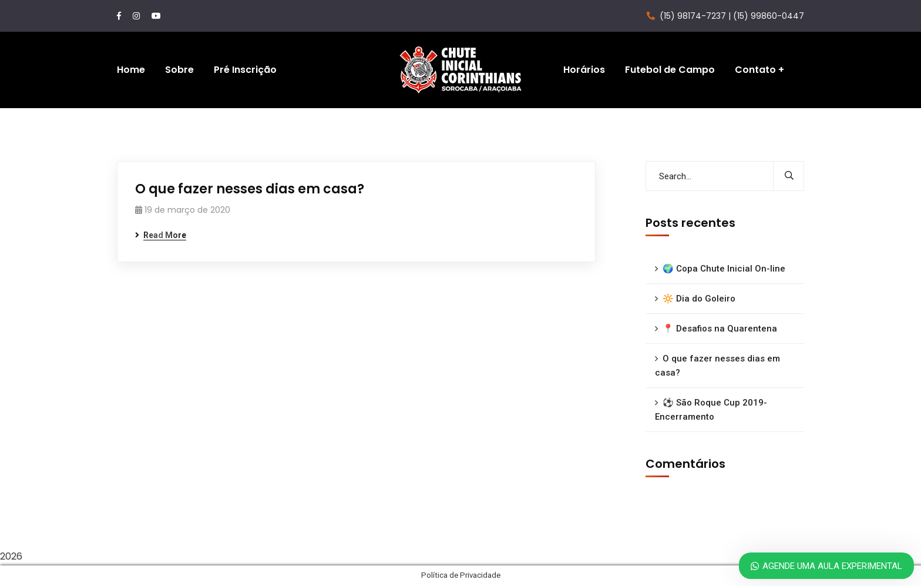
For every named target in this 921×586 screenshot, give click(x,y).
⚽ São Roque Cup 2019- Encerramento (711, 409)
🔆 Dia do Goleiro (699, 298)
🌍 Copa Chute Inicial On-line (724, 268)
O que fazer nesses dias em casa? (249, 189)
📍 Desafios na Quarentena (720, 328)
